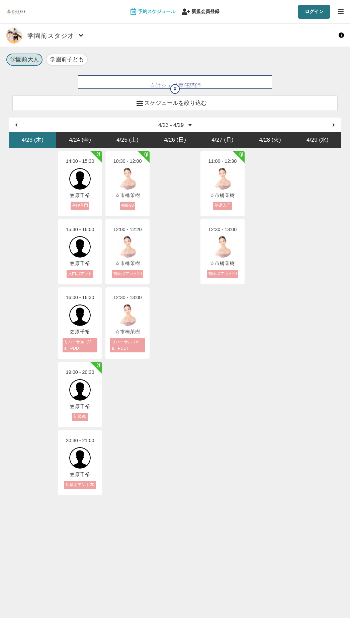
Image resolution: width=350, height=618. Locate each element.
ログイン (314, 11)
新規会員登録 (201, 12)
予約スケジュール (152, 12)
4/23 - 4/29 (175, 129)
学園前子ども (67, 60)
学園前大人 (24, 60)
